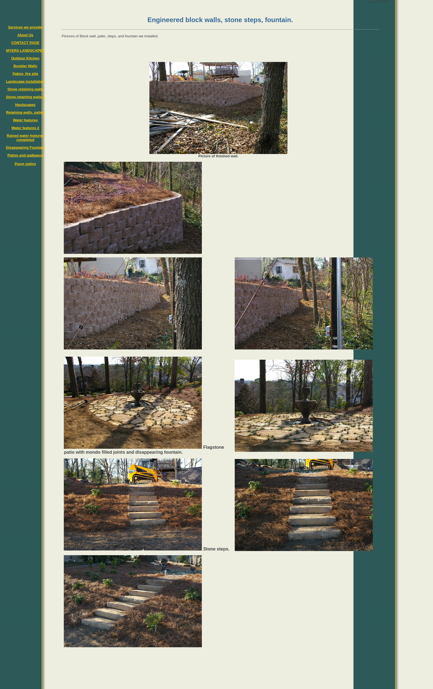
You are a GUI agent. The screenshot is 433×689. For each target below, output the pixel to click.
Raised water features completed (25, 138)
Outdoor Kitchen (25, 58)
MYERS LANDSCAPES (25, 50)
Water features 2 (25, 128)
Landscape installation (25, 81)
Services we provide (25, 27)
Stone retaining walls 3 (25, 97)
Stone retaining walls (25, 89)
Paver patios (25, 164)
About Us (25, 35)
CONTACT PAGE (25, 43)
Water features (25, 120)
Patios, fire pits (25, 74)
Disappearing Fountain (25, 147)
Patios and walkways (25, 155)
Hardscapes (25, 105)
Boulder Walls (25, 66)
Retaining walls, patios (25, 112)
